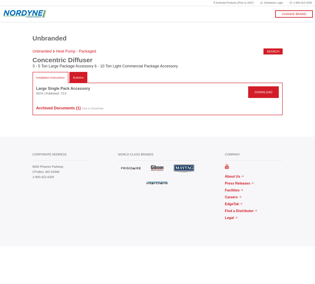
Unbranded (42, 51)
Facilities (232, 190)
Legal (229, 218)
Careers (231, 197)
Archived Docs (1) (70, 108)
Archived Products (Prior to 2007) (233, 2)
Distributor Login (271, 2)
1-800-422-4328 (301, 2)
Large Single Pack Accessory (63, 88)
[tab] (50, 77)
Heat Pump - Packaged (76, 51)
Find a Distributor (239, 211)
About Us (232, 176)
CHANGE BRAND (294, 14)
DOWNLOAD (263, 92)
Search (273, 51)
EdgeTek (232, 204)
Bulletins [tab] (78, 77)
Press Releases (237, 183)
